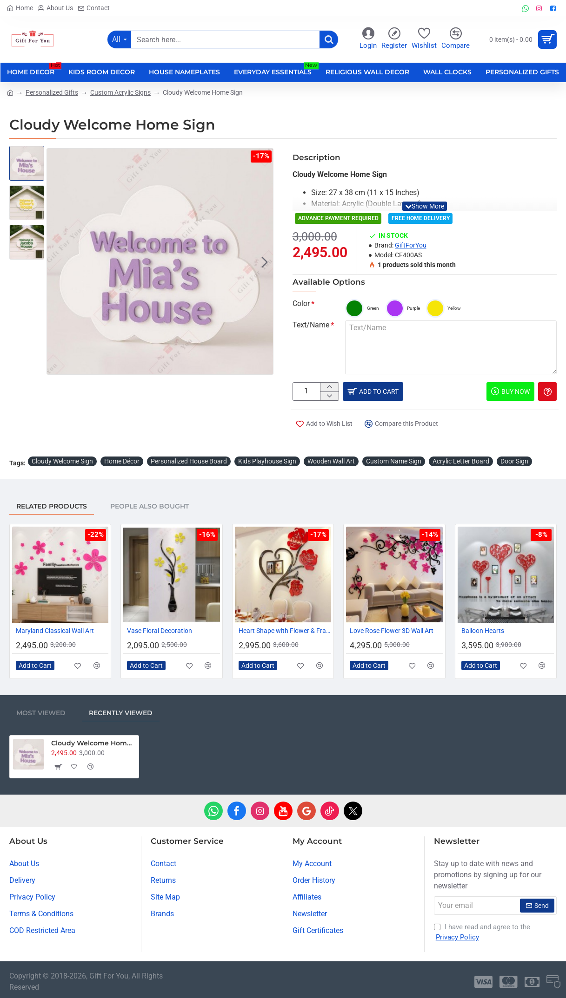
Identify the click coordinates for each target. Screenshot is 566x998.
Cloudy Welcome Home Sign (93, 742)
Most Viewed (41, 712)
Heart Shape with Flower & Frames (285, 629)
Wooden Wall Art (331, 460)
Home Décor (122, 460)
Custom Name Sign (393, 460)
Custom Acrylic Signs (120, 92)
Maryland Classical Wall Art (55, 629)
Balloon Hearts (482, 629)
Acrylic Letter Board (461, 460)
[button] (264, 261)
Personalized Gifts (52, 92)
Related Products (51, 505)
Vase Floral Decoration (159, 629)
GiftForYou (410, 245)
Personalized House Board (189, 460)
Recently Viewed (121, 712)
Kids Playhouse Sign (267, 460)
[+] (329, 388)
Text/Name (311, 324)
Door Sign (514, 460)
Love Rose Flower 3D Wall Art (391, 629)
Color (301, 303)
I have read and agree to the (482, 932)
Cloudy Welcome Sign (62, 460)
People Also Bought (149, 505)
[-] (329, 398)
